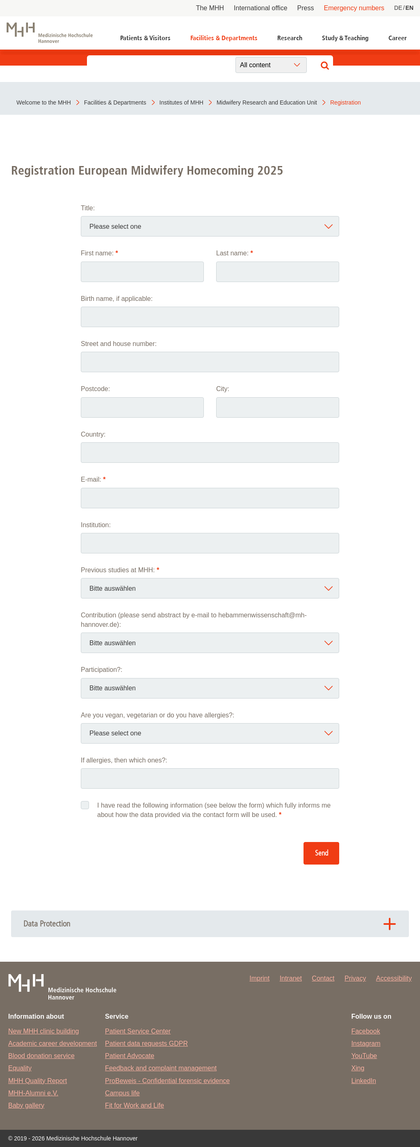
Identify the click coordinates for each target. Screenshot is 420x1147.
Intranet (291, 978)
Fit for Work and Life (134, 1105)
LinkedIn (363, 1080)
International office (260, 8)
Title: (88, 208)
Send (321, 853)
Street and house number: (119, 343)
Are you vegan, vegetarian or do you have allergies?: (157, 715)
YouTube (364, 1055)
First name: (99, 253)
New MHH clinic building (43, 1031)
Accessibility (394, 978)
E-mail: (93, 479)
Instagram (365, 1043)
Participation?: (101, 669)
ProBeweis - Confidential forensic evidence (167, 1080)
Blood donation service (41, 1055)
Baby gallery (26, 1105)
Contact (323, 978)
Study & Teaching (345, 38)
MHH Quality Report (37, 1080)
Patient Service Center (138, 1031)
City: (222, 388)
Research (289, 38)
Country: (93, 434)
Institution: (96, 524)
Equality (20, 1068)
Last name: (234, 253)
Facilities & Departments (224, 38)
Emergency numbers (354, 8)
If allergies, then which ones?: (124, 760)
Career (397, 38)
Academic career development (52, 1043)
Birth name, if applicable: (117, 298)
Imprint (259, 978)
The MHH (210, 8)
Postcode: (95, 388)
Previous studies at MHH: (120, 570)
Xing (357, 1068)
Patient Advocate (129, 1055)
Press (305, 8)
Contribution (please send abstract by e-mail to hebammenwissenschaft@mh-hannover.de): (194, 620)
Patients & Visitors (145, 38)
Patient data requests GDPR (146, 1043)
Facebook (365, 1031)
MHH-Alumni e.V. (33, 1093)
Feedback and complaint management (161, 1068)
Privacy (355, 978)
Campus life (122, 1093)
